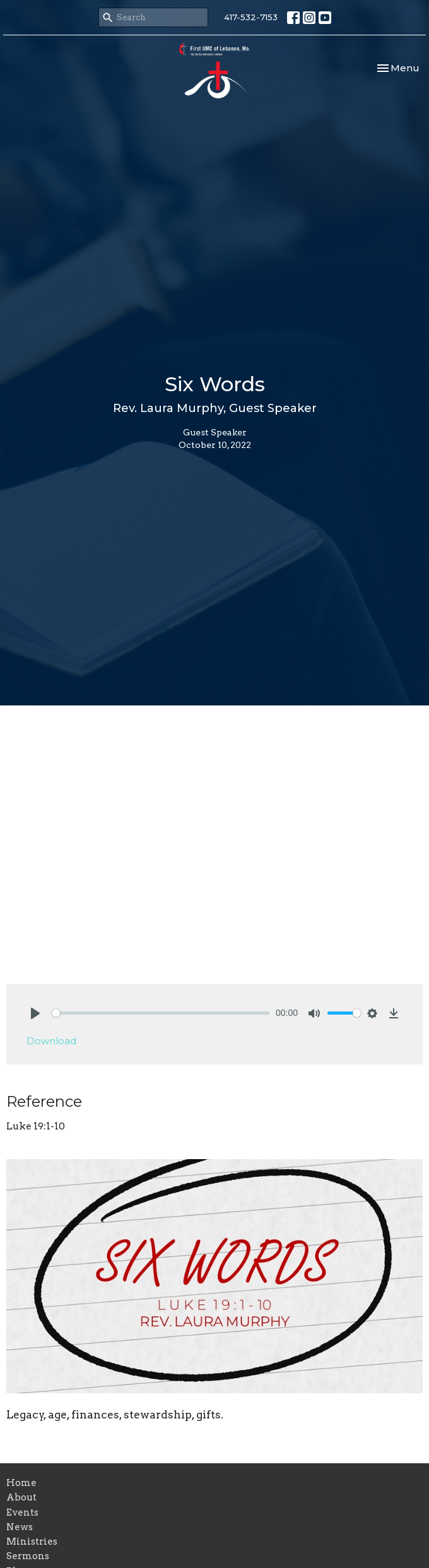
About (21, 1497)
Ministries (31, 1541)
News (19, 1527)
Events (22, 1512)
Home (21, 1482)
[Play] (35, 1013)
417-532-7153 (251, 17)
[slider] (160, 1013)
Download (51, 1041)
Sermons (27, 1556)
